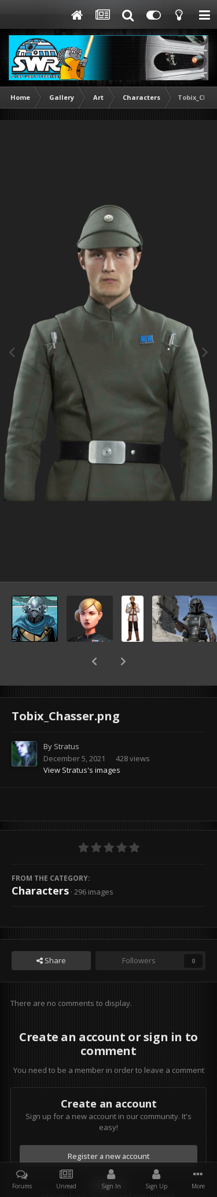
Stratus (66, 716)
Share (51, 930)
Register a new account (109, 1126)
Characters (40, 860)
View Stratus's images (81, 740)
